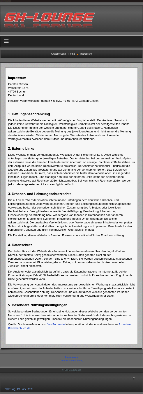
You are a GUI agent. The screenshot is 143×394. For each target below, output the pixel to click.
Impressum (71, 357)
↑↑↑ (133, 378)
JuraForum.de (56, 324)
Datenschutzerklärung (71, 360)
